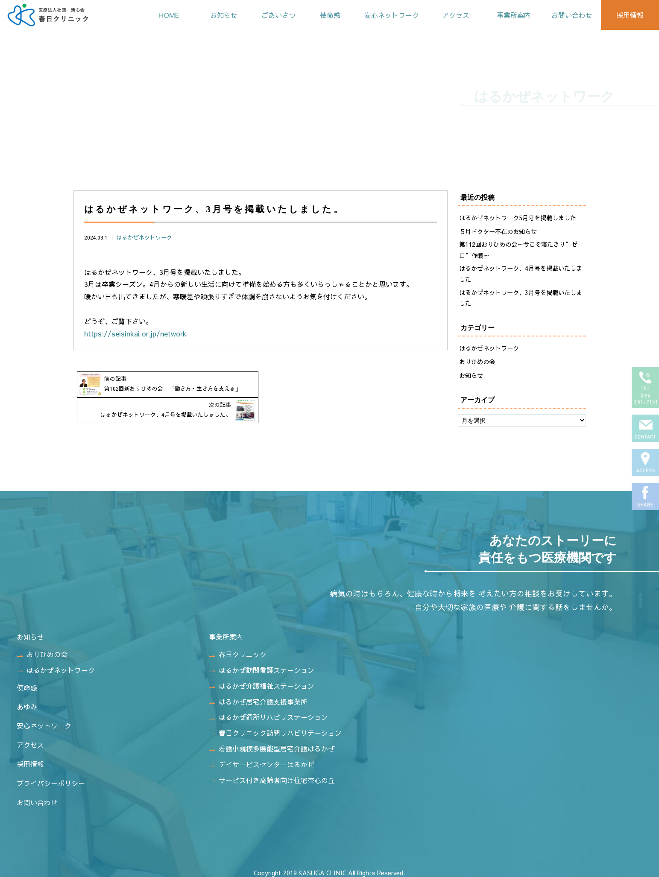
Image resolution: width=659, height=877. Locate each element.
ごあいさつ (270, 15)
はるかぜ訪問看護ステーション (261, 666)
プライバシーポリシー (51, 779)
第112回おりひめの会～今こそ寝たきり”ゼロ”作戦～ (518, 250)
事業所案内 (511, 15)
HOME (158, 15)
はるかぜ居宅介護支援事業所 (258, 697)
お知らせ (214, 15)
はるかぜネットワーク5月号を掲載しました (517, 217)
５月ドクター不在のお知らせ (498, 231)
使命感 (323, 15)
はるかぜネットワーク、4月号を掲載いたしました (520, 274)
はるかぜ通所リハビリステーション (268, 713)
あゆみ (27, 702)
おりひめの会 (477, 362)
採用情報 (629, 15)
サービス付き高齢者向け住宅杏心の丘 (272, 776)
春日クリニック (238, 650)
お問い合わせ (570, 15)
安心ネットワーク (385, 15)
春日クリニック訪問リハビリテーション (275, 729)
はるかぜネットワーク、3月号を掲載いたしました (520, 298)
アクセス (451, 15)
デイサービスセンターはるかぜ (261, 760)
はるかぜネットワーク (144, 237)
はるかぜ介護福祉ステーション (261, 682)
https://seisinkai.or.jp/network (135, 333)
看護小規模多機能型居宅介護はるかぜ (272, 744)
